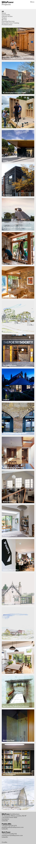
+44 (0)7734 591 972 (9, 825)
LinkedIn (5, 820)
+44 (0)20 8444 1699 (9, 817)
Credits (4, 842)
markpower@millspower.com (12, 835)
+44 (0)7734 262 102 (9, 834)
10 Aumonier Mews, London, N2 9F (14, 816)
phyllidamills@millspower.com (13, 827)
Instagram (5, 819)
